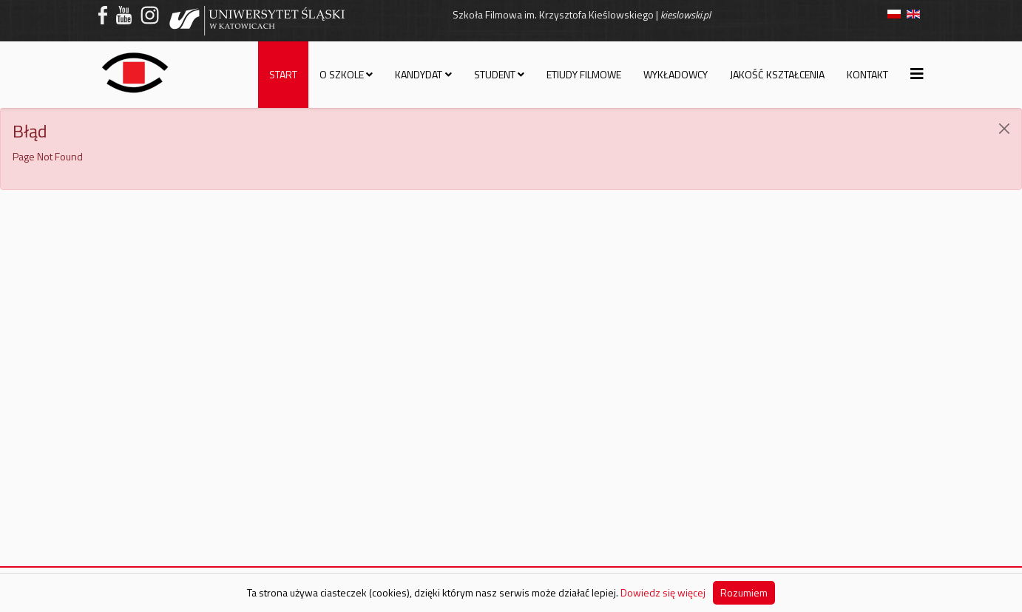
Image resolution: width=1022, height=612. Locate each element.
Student (494, 74)
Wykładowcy (675, 74)
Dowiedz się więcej (662, 592)
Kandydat (418, 74)
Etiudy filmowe (583, 74)
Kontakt (867, 74)
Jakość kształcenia (777, 74)
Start (283, 74)
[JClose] (1004, 129)
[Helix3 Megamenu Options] (917, 73)
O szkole (341, 74)
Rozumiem (744, 592)
